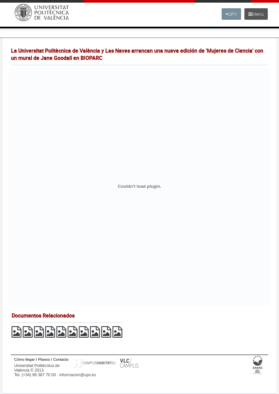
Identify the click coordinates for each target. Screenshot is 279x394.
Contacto (60, 359)
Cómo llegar (24, 359)
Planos (44, 359)
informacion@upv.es (77, 375)
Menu (256, 14)
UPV (231, 14)
